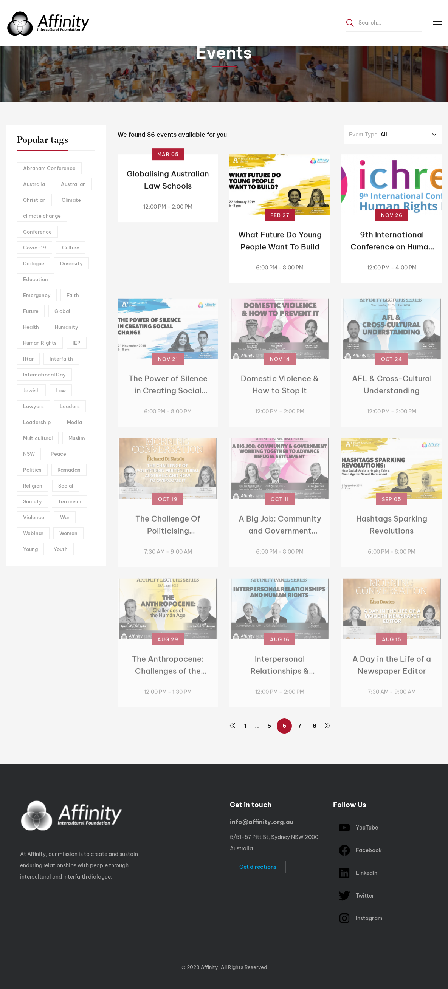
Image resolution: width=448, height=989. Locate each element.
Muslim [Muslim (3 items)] (76, 438)
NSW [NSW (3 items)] (29, 454)
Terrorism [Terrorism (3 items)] (69, 501)
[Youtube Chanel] (49, 948)
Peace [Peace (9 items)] (58, 454)
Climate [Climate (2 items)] (71, 200)
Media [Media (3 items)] (74, 422)
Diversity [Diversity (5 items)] (71, 263)
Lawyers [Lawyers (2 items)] (33, 406)
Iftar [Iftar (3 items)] (28, 359)
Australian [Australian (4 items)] (73, 184)
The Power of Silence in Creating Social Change (168, 396)
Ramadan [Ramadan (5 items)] (69, 470)
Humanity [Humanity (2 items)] (66, 327)
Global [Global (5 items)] (62, 311)
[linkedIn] (61, 948)
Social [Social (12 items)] (65, 486)
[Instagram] (38, 948)
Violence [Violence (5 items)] (33, 517)
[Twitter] (14, 948)
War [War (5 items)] (65, 517)
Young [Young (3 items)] (30, 549)
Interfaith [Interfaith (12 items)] (61, 359)
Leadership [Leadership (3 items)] (37, 422)
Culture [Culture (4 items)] (70, 248)
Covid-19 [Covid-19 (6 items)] (34, 248)
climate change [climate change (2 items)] (42, 216)
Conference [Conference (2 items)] (37, 232)
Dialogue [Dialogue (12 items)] (33, 263)
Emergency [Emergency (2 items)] (37, 295)
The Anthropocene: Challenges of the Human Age (168, 676)
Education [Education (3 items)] (35, 279)
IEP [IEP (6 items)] (77, 343)
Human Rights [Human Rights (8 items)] (40, 343)
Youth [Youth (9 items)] (61, 549)
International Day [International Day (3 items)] (44, 374)
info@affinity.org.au (261, 822)
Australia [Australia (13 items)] (34, 184)
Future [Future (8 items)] (31, 311)
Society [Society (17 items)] (32, 501)
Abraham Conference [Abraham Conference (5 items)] (49, 168)
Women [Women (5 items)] (68, 533)
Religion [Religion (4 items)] (32, 486)
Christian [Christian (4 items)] (34, 200)
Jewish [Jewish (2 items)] (31, 390)
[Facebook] (26, 948)
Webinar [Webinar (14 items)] (33, 533)
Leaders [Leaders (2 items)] (70, 406)
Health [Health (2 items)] (31, 327)
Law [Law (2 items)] (61, 390)
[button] (258, 867)
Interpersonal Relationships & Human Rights (280, 676)
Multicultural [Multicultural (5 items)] (38, 438)
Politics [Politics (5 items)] (32, 470)
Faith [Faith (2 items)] (73, 295)
